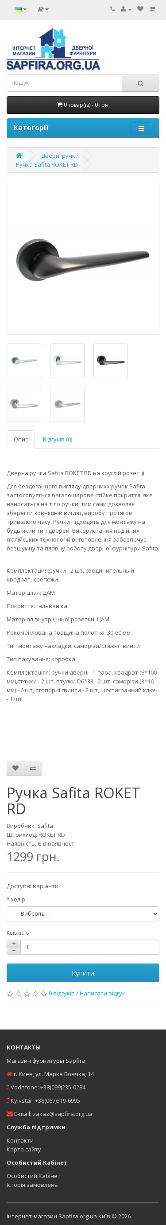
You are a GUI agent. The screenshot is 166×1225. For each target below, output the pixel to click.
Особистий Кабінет (34, 1176)
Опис (21, 439)
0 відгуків (62, 993)
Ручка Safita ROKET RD (47, 164)
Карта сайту (24, 1149)
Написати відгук (102, 993)
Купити (83, 972)
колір (18, 899)
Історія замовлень (32, 1185)
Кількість (18, 932)
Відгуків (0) (57, 439)
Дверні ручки (60, 156)
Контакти (20, 1140)
